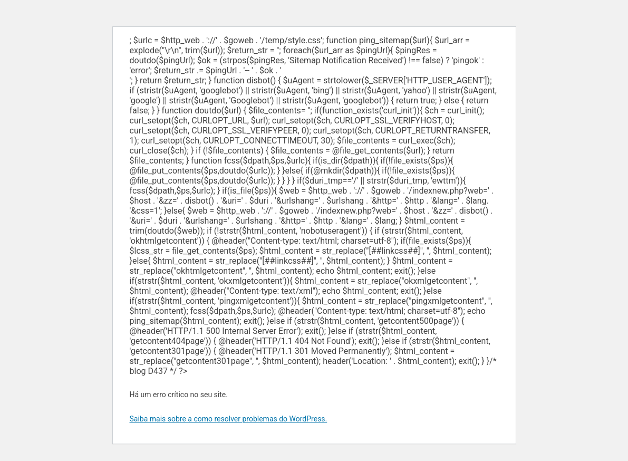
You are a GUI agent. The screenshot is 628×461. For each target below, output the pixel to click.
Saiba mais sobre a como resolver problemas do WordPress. (228, 419)
